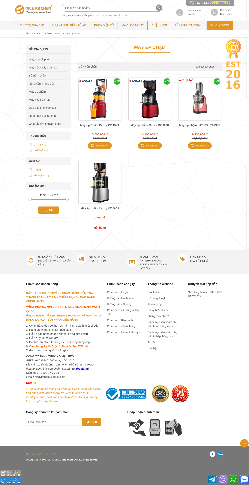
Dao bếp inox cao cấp (42, 107)
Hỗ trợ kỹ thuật (156, 298)
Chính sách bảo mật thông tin (124, 332)
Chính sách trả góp (118, 292)
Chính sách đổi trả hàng (121, 326)
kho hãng (81, 368)
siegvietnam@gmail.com (50, 376)
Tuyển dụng (155, 304)
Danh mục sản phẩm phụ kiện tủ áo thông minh (162, 324)
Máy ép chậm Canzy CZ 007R (149, 125)
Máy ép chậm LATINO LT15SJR (199, 125)
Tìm (48, 187)
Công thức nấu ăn (158, 310)
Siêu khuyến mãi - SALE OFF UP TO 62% (205, 294)
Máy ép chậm (73, 33)
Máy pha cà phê (39, 59)
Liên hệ (152, 348)
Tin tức (152, 342)
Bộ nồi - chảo (37, 75)
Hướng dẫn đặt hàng (119, 304)
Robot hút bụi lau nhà (42, 115)
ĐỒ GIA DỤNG (52, 33)
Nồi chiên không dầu (42, 83)
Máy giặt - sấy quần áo (43, 67)
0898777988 (220, 2)
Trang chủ (33, 33)
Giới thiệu (153, 292)
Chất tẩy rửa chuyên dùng (45, 123)
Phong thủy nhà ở (158, 316)
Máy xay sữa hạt (39, 99)
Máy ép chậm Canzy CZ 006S (100, 208)
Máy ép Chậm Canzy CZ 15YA (99, 125)
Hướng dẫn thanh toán (120, 298)
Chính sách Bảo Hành (120, 320)
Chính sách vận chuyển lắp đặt (123, 312)
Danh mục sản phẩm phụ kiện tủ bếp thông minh (162, 334)
